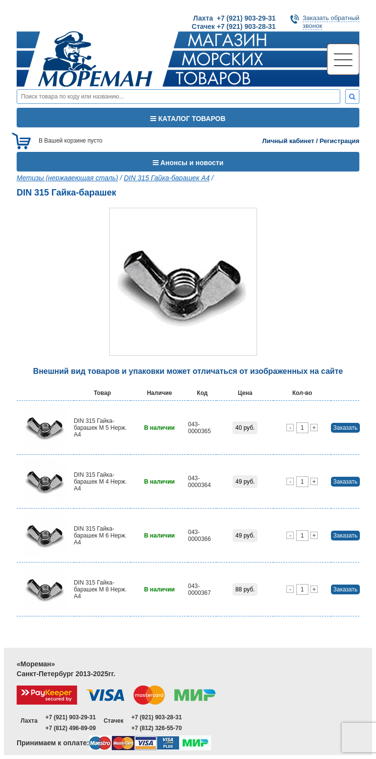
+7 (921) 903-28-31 (156, 717)
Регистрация (339, 141)
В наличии (159, 427)
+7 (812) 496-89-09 (71, 728)
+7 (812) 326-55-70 (156, 728)
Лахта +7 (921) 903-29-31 (234, 18)
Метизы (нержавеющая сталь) (67, 178)
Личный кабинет (288, 141)
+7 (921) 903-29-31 (71, 717)
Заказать (345, 427)
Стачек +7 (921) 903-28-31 (234, 26)
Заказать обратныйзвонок (331, 21)
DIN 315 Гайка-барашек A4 (167, 178)
